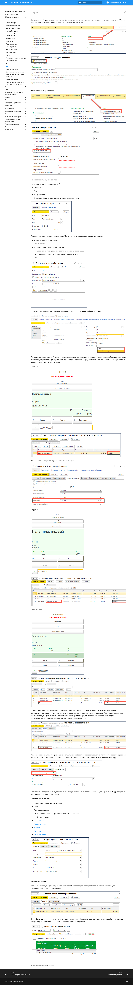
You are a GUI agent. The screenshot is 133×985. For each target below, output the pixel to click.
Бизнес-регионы (11, 47)
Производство (16, 87)
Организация (39, 821)
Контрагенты (10, 38)
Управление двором (16, 124)
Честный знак (16, 108)
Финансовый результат (16, 111)
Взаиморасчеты (16, 114)
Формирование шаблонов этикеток (16, 75)
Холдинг (37, 827)
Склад (8, 55)
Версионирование (12, 79)
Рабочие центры (11, 61)
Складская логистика (16, 100)
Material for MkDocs (17, 981)
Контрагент (38, 831)
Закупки (16, 97)
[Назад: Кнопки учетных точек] (35, 973)
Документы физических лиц (15, 72)
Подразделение (40, 824)
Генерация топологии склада (16, 58)
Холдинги (9, 41)
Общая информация (16, 17)
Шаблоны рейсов (12, 69)
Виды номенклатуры (13, 25)
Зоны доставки (11, 52)
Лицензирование (12, 20)
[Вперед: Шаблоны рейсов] (97, 973)
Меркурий (16, 105)
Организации (10, 36)
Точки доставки (11, 49)
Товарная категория (13, 28)
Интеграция (16, 130)
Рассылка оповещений (16, 127)
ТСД (16, 64)
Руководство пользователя (15, 11)
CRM (16, 90)
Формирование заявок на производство (16, 120)
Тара (7, 66)
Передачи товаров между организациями (16, 93)
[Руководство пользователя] (6, 2)
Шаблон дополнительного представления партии (15, 83)
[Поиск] (90, 2)
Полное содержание (12, 14)
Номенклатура (11, 23)
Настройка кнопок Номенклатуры (12, 32)
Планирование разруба (16, 117)
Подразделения (11, 44)
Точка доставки (40, 834)
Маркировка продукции (16, 103)
